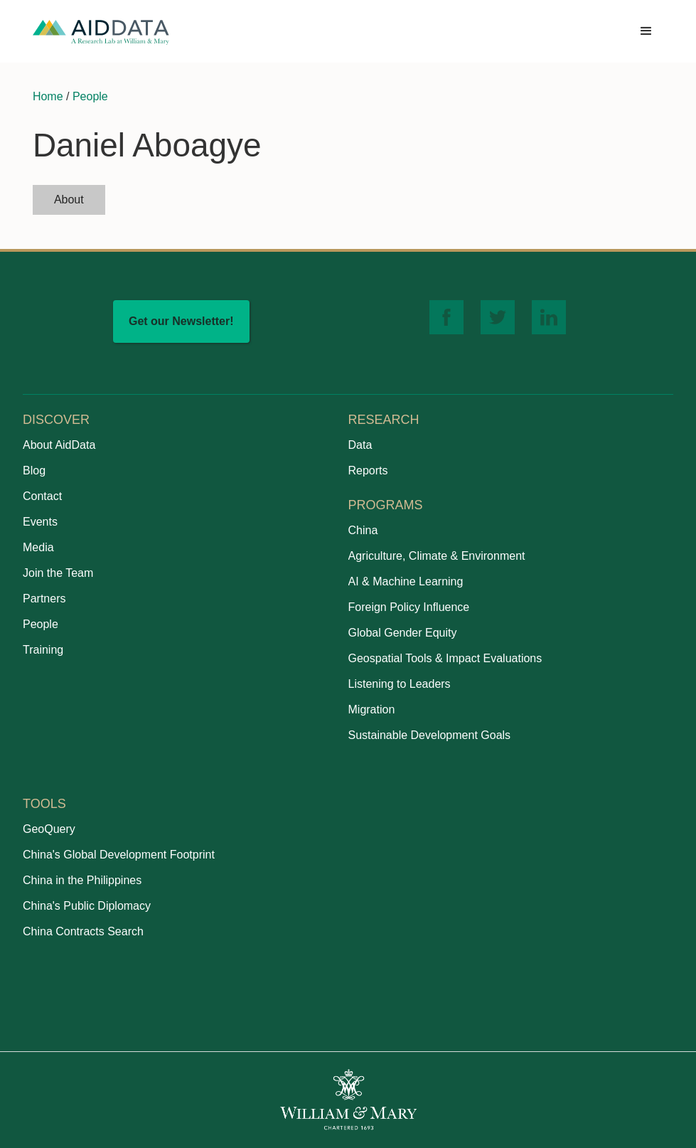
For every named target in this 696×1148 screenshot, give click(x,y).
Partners (44, 598)
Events (40, 522)
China (363, 530)
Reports (368, 470)
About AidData (59, 445)
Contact (42, 496)
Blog (34, 470)
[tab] (69, 200)
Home (48, 96)
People (90, 96)
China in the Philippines (82, 880)
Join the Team (58, 573)
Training (43, 650)
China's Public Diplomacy (87, 906)
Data (360, 445)
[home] (101, 31)
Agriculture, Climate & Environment (436, 556)
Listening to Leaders (399, 684)
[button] (646, 31)
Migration (371, 709)
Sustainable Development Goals (429, 735)
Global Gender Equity (402, 633)
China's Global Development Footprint (119, 855)
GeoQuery (49, 829)
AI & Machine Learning (406, 581)
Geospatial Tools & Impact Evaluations (445, 658)
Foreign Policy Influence (409, 607)
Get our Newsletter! (181, 321)
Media (38, 547)
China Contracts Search (83, 931)
